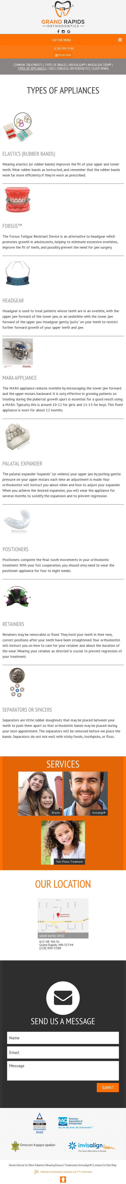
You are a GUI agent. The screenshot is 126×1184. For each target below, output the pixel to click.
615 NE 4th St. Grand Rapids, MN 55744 (56, 943)
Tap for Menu (87, 40)
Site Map (111, 1165)
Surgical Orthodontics (73, 68)
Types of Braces (56, 65)
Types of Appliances (32, 68)
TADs (51, 68)
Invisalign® (77, 65)
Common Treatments (27, 65)
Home (12, 1165)
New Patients (36, 1165)
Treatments (71, 1165)
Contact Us (99, 1165)
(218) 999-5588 (64, 48)
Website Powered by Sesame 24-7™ (57, 1172)
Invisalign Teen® (99, 65)
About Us (22, 1165)
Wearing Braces (54, 1165)
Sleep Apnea (100, 68)
